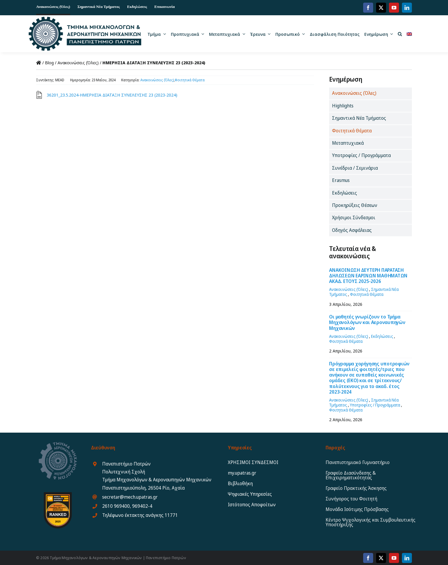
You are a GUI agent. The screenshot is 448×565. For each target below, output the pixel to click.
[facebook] (368, 8)
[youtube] (394, 8)
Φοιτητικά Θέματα (190, 79)
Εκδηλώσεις (382, 336)
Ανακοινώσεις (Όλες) (78, 62)
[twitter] (381, 8)
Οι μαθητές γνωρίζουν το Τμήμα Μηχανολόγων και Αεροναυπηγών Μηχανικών (367, 322)
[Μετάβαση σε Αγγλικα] (409, 34)
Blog (49, 62)
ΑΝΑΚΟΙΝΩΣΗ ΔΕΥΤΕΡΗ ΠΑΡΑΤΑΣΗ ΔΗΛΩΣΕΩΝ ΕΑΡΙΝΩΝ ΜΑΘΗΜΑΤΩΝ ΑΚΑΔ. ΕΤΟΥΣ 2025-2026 (368, 275)
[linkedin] (407, 8)
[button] (400, 34)
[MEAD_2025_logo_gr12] (84, 19)
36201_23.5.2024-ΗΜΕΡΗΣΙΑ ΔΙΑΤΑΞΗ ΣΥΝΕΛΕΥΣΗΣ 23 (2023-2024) (112, 95)
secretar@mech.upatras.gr (130, 497)
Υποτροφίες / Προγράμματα (375, 405)
